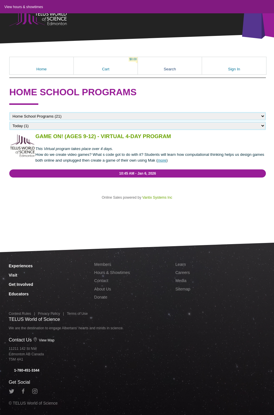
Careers (182, 272)
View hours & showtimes (23, 7)
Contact (101, 280)
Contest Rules (20, 314)
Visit (13, 275)
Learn (180, 264)
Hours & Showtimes (112, 272)
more (162, 160)
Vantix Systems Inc (157, 197)
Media (180, 280)
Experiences (21, 266)
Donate (100, 297)
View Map (44, 340)
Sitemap (182, 289)
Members (102, 264)
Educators (18, 294)
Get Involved (21, 284)
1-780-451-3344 (24, 370)
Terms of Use (77, 314)
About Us (102, 289)
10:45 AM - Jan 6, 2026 (137, 173)
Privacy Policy (49, 314)
